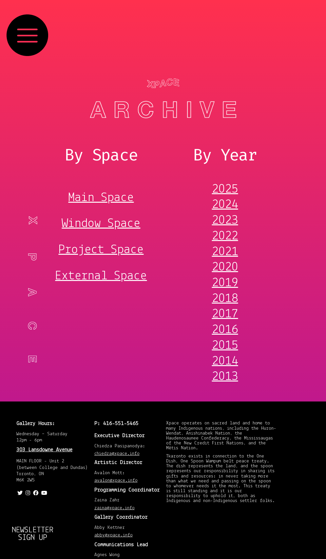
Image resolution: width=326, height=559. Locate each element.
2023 (225, 220)
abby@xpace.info (113, 535)
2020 (225, 267)
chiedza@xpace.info (117, 454)
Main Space (101, 197)
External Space (101, 276)
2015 (225, 345)
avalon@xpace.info (116, 481)
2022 (225, 236)
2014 (225, 361)
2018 (225, 298)
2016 (225, 330)
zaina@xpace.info (114, 508)
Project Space (101, 249)
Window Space (101, 223)
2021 (225, 252)
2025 (225, 189)
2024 (225, 204)
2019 (225, 283)
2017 (225, 314)
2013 (225, 376)
